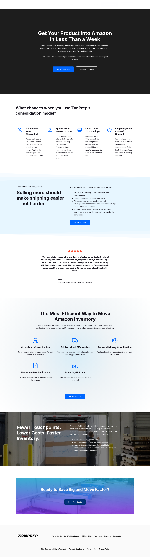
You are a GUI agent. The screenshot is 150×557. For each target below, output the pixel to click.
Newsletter (98, 536)
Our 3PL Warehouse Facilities (74, 536)
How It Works (84, 5)
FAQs (90, 536)
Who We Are (69, 4)
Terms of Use (91, 549)
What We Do (52, 4)
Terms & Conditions (76, 549)
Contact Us (118, 536)
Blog (96, 5)
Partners (108, 536)
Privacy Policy (104, 549)
